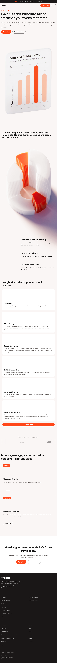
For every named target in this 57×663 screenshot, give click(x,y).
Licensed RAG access (6, 613)
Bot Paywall (4, 603)
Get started (45, 5)
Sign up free (6, 31)
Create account (28, 424)
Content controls (5, 610)
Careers (31, 641)
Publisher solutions (33, 597)
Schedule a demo (19, 31)
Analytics (3, 597)
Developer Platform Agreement (7, 657)
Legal (2, 644)
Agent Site (3, 607)
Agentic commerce (33, 600)
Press (30, 631)
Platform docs (4, 631)
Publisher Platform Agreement (7, 655)
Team (30, 638)
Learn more (8, 490)
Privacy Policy (3, 658)
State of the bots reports (7, 638)
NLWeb (3, 617)
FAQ (30, 628)
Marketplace (4, 628)
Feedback (3, 641)
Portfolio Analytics (6, 600)
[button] (54, 5)
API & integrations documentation (9, 635)
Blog (30, 635)
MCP (2, 620)
